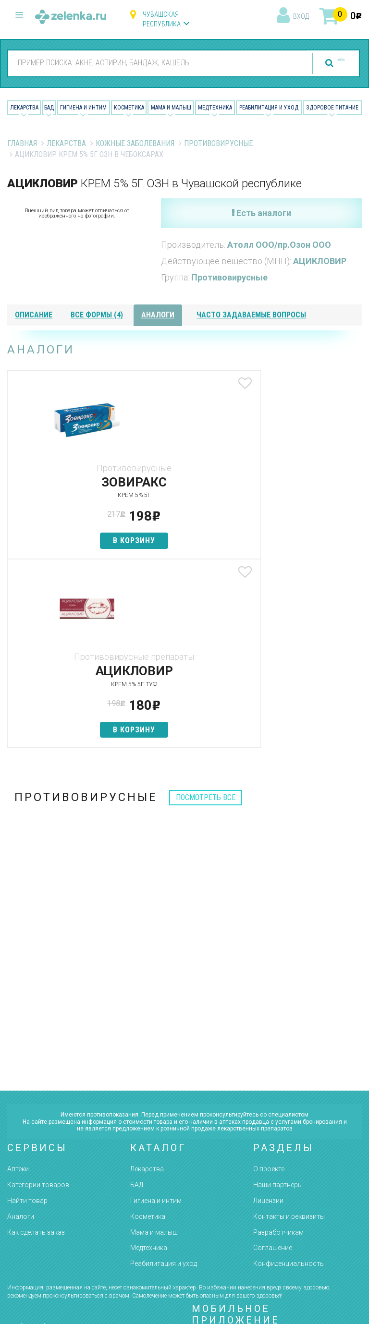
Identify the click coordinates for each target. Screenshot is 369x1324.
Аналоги (20, 1028)
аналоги (157, 314)
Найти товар (27, 1012)
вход (301, 16)
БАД (49, 107)
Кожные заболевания (135, 143)
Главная (22, 143)
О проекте (268, 980)
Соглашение (272, 1059)
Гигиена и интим (156, 1012)
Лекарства (24, 107)
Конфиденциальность (288, 1075)
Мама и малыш (171, 107)
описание (33, 314)
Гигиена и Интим (83, 107)
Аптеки (18, 980)
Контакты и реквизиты (289, 1028)
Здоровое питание (332, 107)
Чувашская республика (162, 19)
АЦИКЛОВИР (319, 261)
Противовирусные (218, 143)
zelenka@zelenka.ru (40, 1196)
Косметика (129, 107)
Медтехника (215, 107)
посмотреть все (205, 608)
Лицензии (268, 1012)
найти (321, 63)
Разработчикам (278, 1043)
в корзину (66, 540)
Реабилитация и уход (268, 107)
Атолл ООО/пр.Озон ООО (279, 245)
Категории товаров (38, 996)
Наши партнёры (278, 996)
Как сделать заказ (36, 1043)
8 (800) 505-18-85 (58, 1140)
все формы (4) (97, 314)
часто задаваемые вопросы (251, 314)
